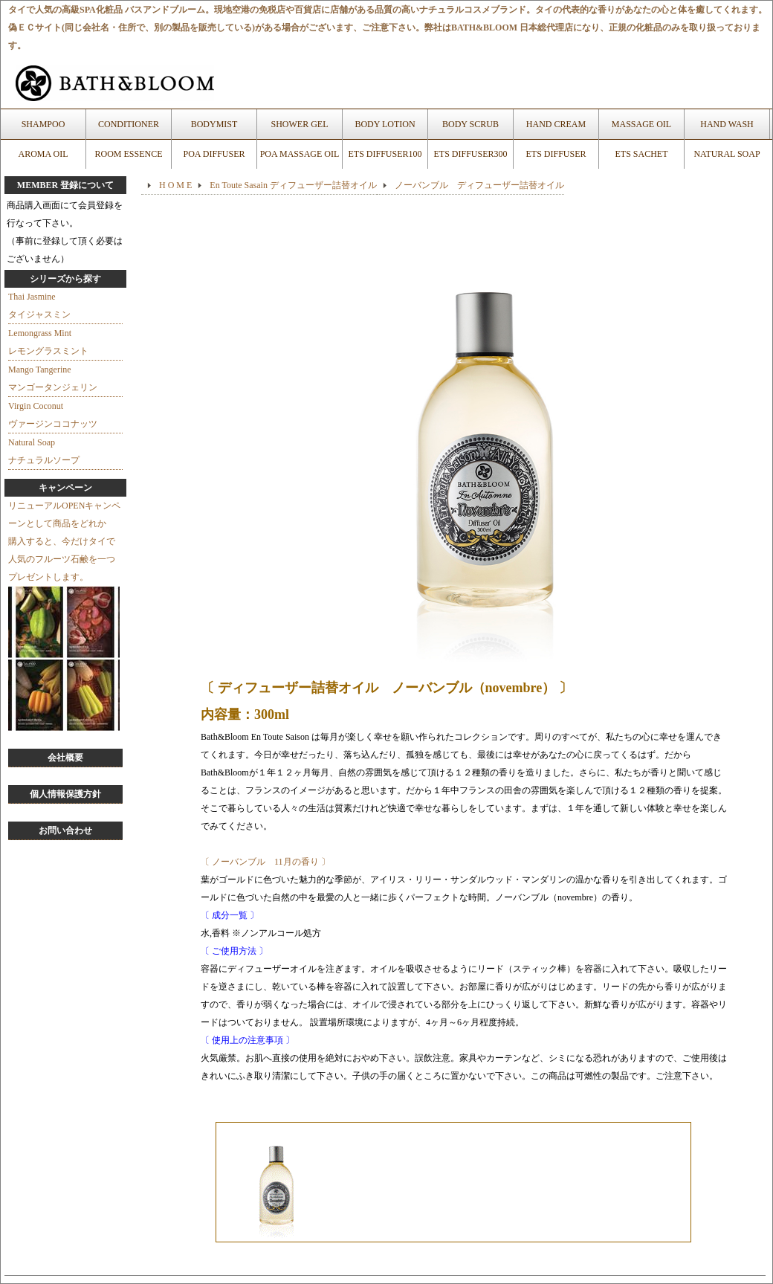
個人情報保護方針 (65, 794)
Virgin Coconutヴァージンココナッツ (52, 415)
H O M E (175, 185)
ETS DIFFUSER (555, 154)
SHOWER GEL (300, 124)
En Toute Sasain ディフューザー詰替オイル (293, 185)
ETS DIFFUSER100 (384, 154)
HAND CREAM (556, 124)
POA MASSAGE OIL (300, 154)
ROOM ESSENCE (128, 154)
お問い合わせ (65, 830)
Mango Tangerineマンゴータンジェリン (52, 378)
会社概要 (65, 757)
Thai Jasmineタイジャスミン (39, 305)
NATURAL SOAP (726, 154)
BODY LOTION (385, 124)
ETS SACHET (641, 154)
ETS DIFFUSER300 (470, 154)
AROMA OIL (43, 154)
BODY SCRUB (470, 124)
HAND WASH (726, 124)
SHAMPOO (43, 124)
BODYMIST (214, 124)
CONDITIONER (128, 124)
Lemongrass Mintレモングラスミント (48, 342)
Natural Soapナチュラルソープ (44, 451)
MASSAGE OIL (641, 124)
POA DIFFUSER (214, 154)
